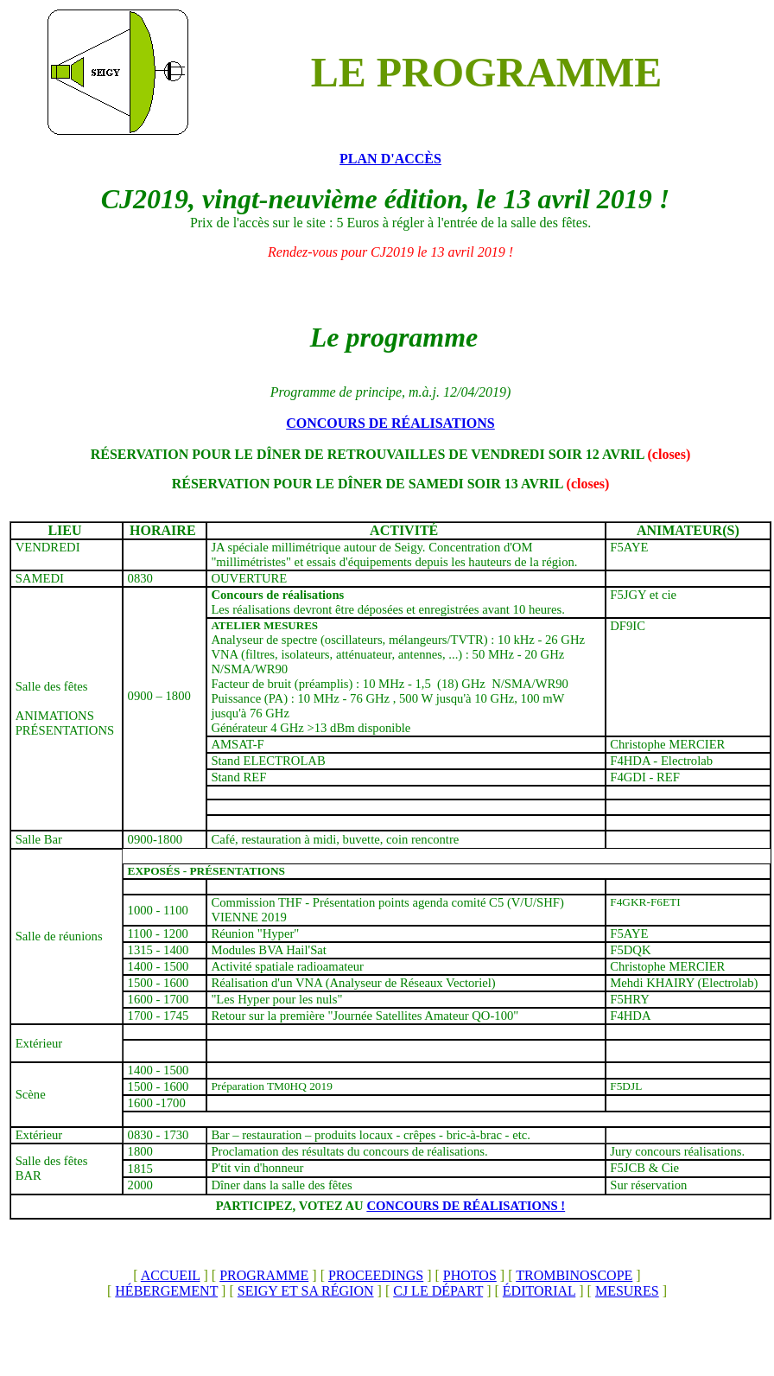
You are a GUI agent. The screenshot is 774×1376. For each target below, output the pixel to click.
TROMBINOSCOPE (574, 1275)
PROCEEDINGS (375, 1275)
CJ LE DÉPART (438, 1291)
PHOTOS (470, 1275)
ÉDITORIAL (539, 1291)
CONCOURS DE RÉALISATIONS (390, 423)
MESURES (627, 1291)
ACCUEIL (170, 1275)
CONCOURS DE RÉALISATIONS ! (465, 1206)
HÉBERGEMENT (166, 1291)
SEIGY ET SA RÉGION (306, 1291)
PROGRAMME (263, 1275)
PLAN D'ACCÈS (390, 158)
